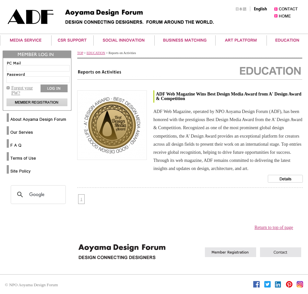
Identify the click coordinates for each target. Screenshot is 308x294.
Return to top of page (274, 227)
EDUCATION (96, 53)
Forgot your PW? (22, 90)
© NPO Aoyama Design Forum (31, 284)
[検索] (37, 194)
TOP (80, 53)
